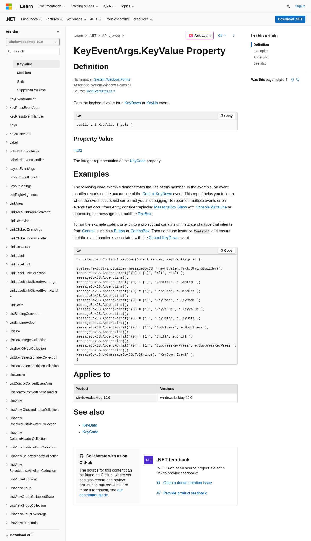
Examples (261, 51)
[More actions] (233, 36)
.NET (92, 35)
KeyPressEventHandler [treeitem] (27, 116)
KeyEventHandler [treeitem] (23, 99)
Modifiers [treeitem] (24, 73)
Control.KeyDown (157, 194)
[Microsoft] (9, 6)
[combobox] (33, 42)
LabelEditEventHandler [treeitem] (27, 160)
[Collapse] (58, 32)
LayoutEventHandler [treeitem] (25, 177)
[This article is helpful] (292, 80)
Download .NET (290, 19)
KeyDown (133, 103)
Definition (261, 45)
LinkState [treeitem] (16, 305)
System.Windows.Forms (112, 79)
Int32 (78, 150)
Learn (78, 35)
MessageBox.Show (170, 207)
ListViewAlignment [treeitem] (23, 479)
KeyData (90, 425)
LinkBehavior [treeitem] (19, 221)
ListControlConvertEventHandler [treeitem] (33, 392)
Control (88, 231)
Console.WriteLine (211, 207)
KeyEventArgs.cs (99, 91)
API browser (111, 35)
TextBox (144, 214)
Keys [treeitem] (13, 125)
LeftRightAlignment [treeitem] (24, 195)
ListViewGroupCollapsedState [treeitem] (32, 497)
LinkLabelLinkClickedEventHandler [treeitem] (34, 293)
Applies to (261, 57)
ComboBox (140, 231)
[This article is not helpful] (298, 80)
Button (119, 231)
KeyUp (152, 103)
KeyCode (138, 161)
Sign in (300, 6)
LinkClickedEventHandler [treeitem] (28, 238)
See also (260, 63)
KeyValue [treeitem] (24, 64)
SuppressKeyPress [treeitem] (31, 90)
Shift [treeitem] (20, 81)
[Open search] (288, 6)
